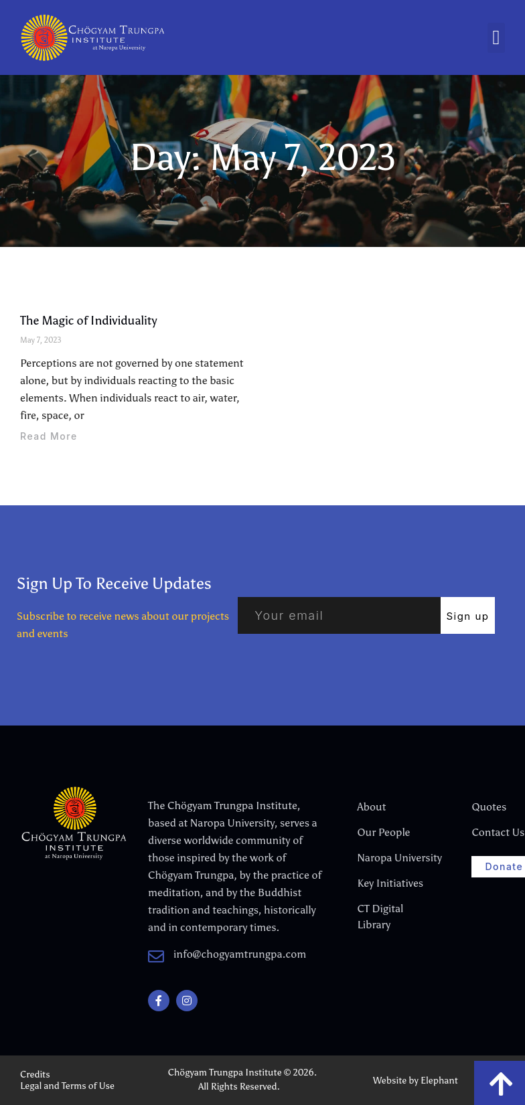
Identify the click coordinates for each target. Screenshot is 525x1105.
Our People (383, 832)
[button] (496, 38)
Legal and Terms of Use (67, 1086)
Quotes (488, 806)
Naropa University (390, 857)
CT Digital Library (380, 916)
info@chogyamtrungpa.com (239, 954)
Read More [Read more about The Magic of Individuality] (49, 436)
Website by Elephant (415, 1080)
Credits (35, 1074)
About (371, 806)
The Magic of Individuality (88, 320)
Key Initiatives (390, 883)
